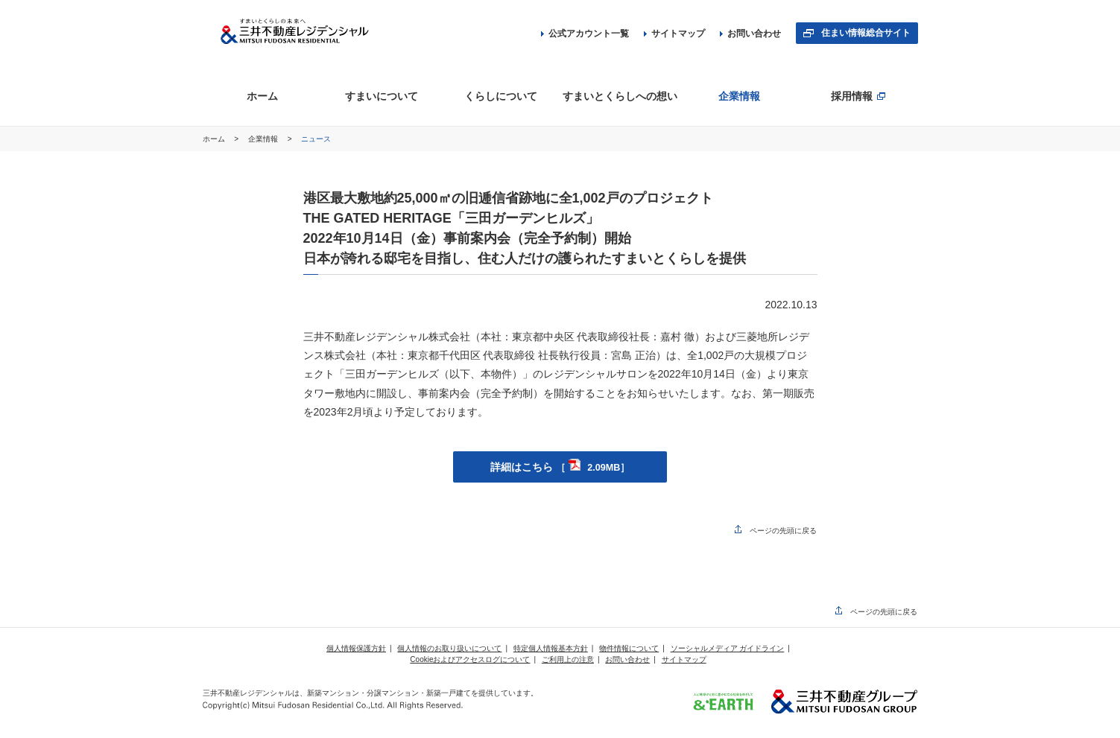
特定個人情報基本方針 (550, 648)
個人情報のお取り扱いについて (449, 648)
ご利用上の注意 (568, 659)
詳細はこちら (560, 467)
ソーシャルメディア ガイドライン (728, 648)
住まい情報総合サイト (866, 33)
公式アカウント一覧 (585, 33)
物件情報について (629, 648)
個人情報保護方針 (356, 648)
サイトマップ (674, 33)
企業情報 (264, 139)
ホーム (215, 139)
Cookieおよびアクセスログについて (470, 659)
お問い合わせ (750, 33)
